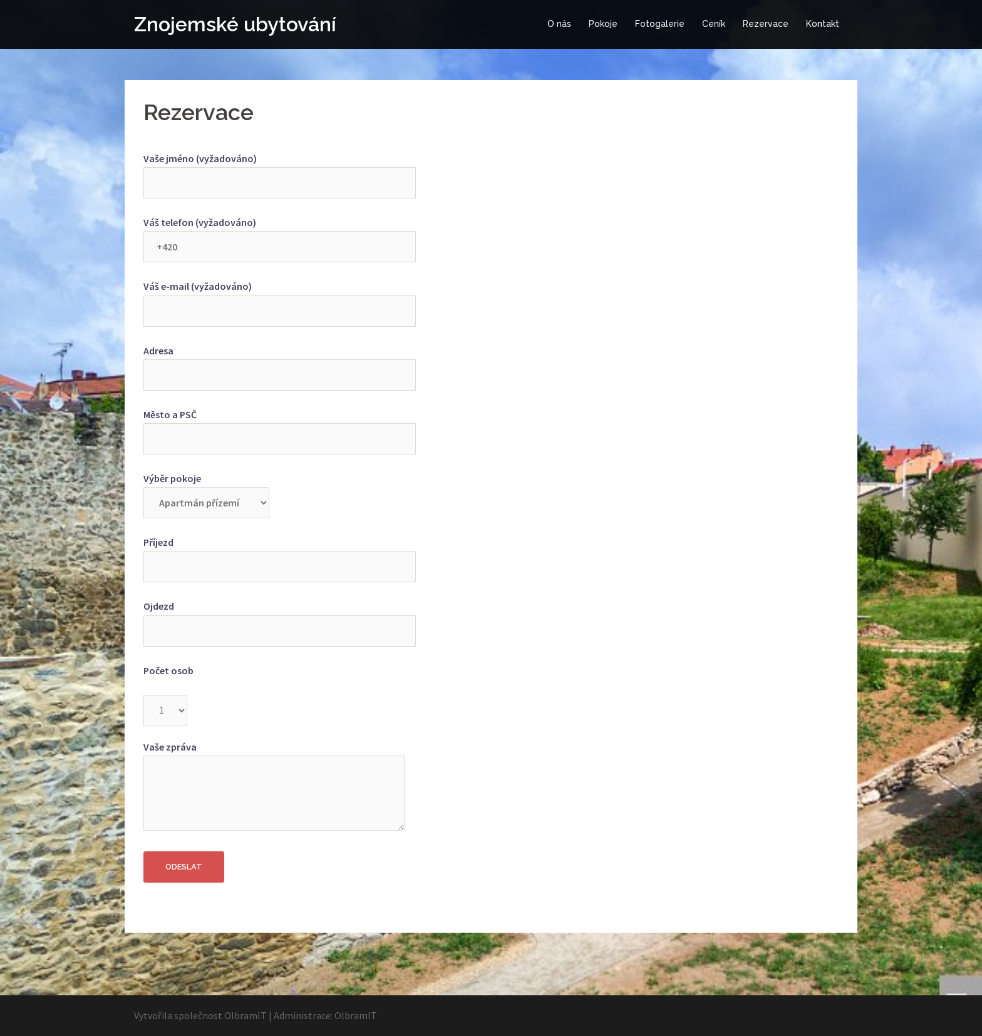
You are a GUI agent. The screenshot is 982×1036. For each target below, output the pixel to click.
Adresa (279, 362)
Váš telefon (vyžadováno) (279, 234)
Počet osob (168, 670)
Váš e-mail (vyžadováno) (279, 298)
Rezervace (765, 24)
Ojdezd (279, 618)
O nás (559, 24)
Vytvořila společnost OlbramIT (200, 1015)
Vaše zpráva (274, 787)
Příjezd (279, 554)
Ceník (713, 24)
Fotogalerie (660, 24)
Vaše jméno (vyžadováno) (279, 170)
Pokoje (603, 24)
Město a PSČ (279, 426)
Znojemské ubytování (235, 24)
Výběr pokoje (206, 490)
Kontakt (822, 24)
